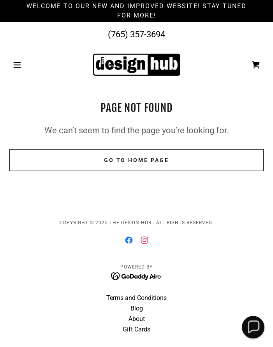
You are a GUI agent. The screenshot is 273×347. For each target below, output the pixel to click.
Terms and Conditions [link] (136, 298)
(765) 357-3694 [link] (136, 34)
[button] (28, 65)
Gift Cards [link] (136, 329)
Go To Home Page (136, 160)
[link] (136, 64)
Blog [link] (136, 308)
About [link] (137, 319)
